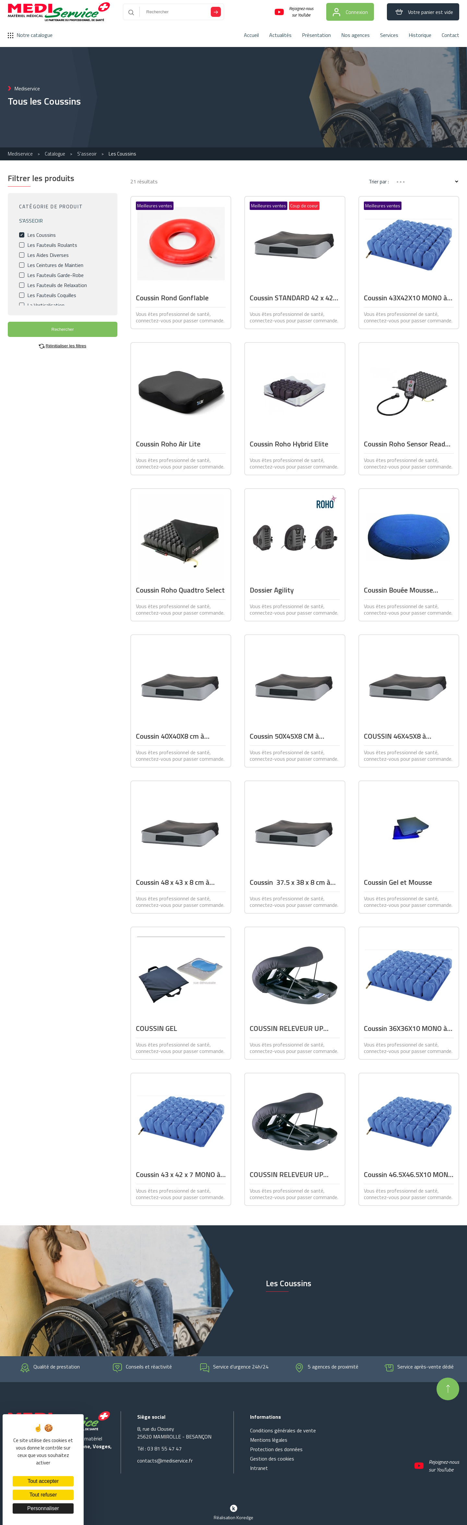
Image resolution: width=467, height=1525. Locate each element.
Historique (420, 35)
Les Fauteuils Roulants (52, 245)
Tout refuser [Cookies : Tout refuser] (43, 1494)
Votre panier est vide (423, 12)
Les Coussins (41, 235)
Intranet (259, 1468)
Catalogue (55, 153)
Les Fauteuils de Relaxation (57, 285)
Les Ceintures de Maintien (55, 265)
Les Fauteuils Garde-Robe (55, 275)
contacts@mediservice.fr (165, 1460)
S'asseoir (87, 153)
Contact (450, 35)
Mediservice (20, 153)
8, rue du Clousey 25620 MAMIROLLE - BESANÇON (174, 1432)
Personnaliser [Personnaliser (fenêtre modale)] (43, 1508)
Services (389, 35)
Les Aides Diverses (48, 255)
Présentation (316, 35)
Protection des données (276, 1449)
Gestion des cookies (272, 1458)
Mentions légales (268, 1440)
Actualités (280, 35)
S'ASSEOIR (31, 221)
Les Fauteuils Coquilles (51, 295)
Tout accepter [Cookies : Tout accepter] (43, 1481)
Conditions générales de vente (283, 1430)
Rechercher (63, 329)
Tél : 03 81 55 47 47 (159, 1448)
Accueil (251, 35)
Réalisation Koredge (233, 1512)
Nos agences (355, 35)
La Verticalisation (46, 305)
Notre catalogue (30, 35)
